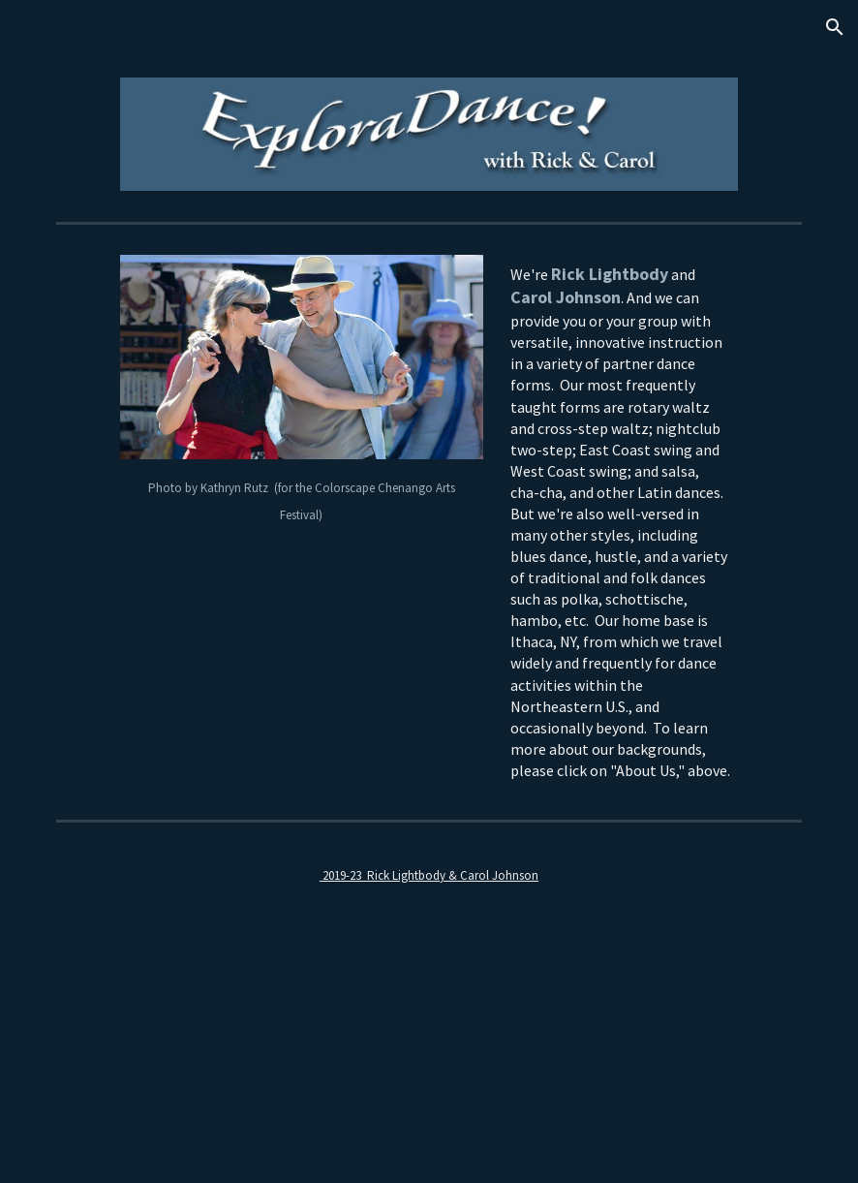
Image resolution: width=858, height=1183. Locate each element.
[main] (301, 500)
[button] (835, 27)
